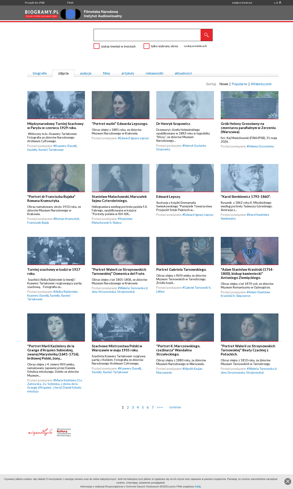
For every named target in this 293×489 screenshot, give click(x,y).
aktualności (183, 73)
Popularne (239, 84)
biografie (40, 73)
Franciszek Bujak (38, 226)
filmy (106, 73)
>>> (160, 414)
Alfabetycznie (261, 84)
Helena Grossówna (261, 148)
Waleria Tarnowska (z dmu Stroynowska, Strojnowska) (120, 294)
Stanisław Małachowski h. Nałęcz (112, 224)
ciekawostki (154, 73)
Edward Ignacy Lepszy (134, 139)
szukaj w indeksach (195, 46)
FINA (70, 2)
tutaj (198, 486)
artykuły (128, 73)
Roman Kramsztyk (67, 222)
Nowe (223, 84)
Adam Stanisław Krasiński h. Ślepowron (245, 299)
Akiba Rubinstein (66, 296)
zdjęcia (63, 73)
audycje (86, 73)
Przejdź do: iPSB (35, 2)
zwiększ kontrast (242, 2)
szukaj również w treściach (118, 46)
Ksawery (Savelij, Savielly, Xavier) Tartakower (52, 149)
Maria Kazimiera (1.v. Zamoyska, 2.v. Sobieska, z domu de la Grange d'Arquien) (54, 390)
